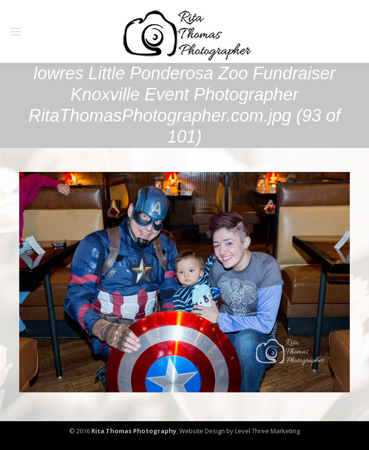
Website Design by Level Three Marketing (239, 430)
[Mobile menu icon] (15, 31)
